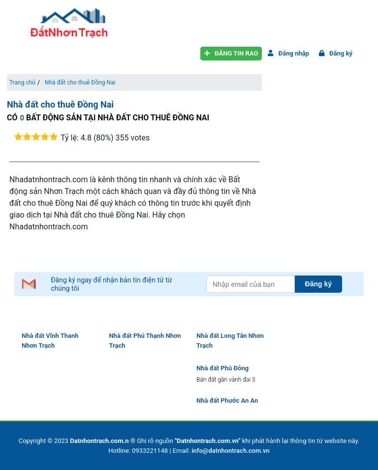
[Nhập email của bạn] (250, 284)
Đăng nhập (286, 53)
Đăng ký (333, 53)
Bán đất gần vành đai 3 (225, 379)
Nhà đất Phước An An (227, 400)
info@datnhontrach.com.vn (230, 450)
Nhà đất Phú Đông (222, 368)
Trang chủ (22, 82)
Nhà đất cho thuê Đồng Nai (80, 82)
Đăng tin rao (229, 53)
